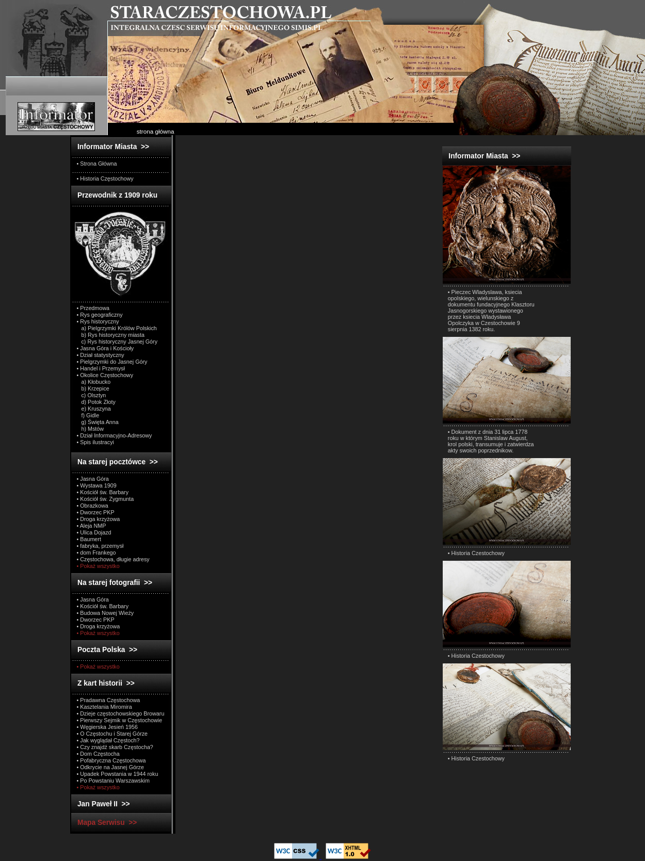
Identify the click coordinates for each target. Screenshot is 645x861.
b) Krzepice (93, 388)
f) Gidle (88, 415)
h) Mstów (90, 429)
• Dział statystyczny (100, 355)
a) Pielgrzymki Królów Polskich (117, 328)
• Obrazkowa (92, 505)
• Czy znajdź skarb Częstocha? (115, 747)
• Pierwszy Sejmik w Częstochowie (120, 720)
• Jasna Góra (93, 479)
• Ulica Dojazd (94, 532)
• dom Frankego (96, 552)
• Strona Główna (97, 163)
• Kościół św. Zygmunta (105, 499)
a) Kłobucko (94, 382)
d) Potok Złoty (96, 402)
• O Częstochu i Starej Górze (112, 733)
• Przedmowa (93, 308)
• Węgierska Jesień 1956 (107, 727)
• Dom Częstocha (98, 754)
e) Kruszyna (94, 408)
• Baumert (89, 539)
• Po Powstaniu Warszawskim (113, 780)
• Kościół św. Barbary (103, 492)
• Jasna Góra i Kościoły (105, 348)
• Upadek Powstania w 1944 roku (117, 774)
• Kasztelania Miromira (104, 707)
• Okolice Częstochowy (105, 375)
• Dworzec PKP (96, 512)
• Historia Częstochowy (105, 178)
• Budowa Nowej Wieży (105, 613)
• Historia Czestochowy (476, 553)
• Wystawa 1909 (97, 485)
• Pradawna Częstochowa (108, 700)
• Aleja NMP (91, 526)
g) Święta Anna (98, 422)
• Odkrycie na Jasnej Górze (110, 767)
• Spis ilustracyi (95, 442)
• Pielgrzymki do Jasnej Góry (112, 362)
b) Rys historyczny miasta (110, 335)
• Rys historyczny (98, 321)
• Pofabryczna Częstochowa (111, 760)
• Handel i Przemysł (101, 368)
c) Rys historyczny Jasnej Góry (117, 341)
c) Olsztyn (91, 395)
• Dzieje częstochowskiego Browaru (121, 713)
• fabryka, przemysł (100, 546)
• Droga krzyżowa (98, 519)
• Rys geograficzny (100, 315)
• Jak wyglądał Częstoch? (108, 740)
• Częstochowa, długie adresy (113, 559)
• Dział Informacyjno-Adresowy (114, 435)
